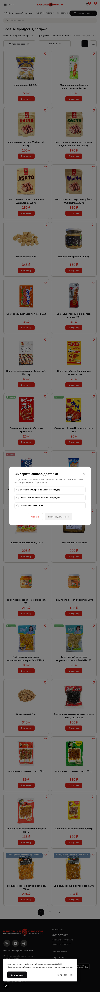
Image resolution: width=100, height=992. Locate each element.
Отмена (35, 516)
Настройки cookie (65, 975)
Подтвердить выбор (58, 516)
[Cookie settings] (6, 986)
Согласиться (17, 975)
